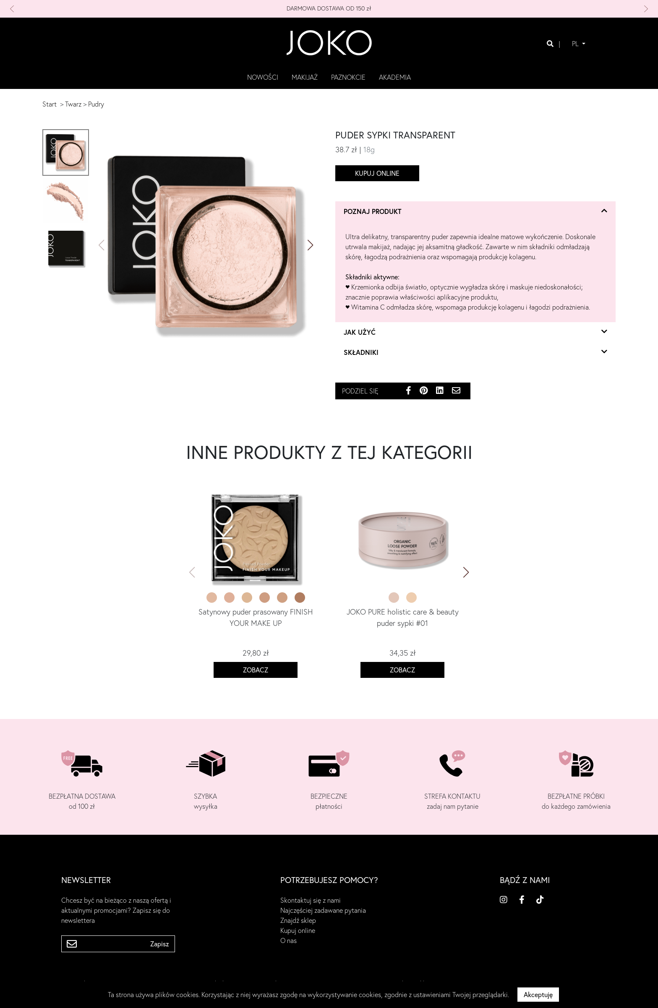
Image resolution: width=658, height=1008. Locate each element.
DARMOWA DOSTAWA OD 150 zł (329, 8)
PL (576, 43)
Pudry (96, 104)
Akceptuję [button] (538, 994)
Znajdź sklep (298, 920)
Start (49, 104)
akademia (395, 77)
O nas (288, 940)
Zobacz (255, 670)
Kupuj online (377, 173)
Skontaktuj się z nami (310, 900)
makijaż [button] (305, 77)
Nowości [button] (262, 77)
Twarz (73, 104)
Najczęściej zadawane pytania (323, 910)
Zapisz (159, 944)
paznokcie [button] (348, 77)
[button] (57, 9)
